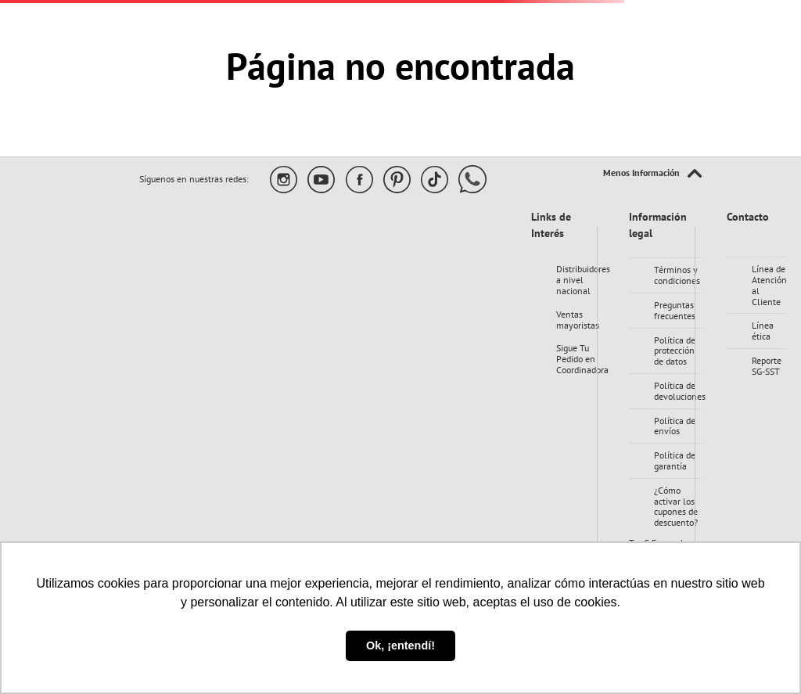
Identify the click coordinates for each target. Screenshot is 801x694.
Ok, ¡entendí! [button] (400, 645)
